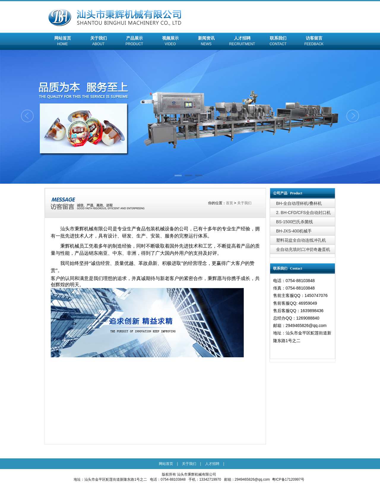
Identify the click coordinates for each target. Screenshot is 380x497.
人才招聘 (242, 42)
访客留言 (314, 42)
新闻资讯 (206, 42)
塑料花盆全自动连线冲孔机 (301, 240)
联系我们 (278, 42)
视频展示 (170, 42)
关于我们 (98, 42)
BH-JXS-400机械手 (294, 231)
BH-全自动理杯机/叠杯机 (299, 203)
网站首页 (62, 42)
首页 (229, 203)
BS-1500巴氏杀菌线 (294, 221)
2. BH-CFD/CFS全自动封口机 (303, 212)
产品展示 (134, 42)
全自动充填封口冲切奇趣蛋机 (303, 249)
